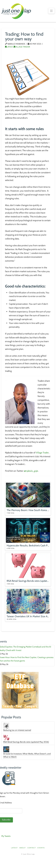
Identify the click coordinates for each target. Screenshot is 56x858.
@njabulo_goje (31, 470)
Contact (31, 848)
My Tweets (6, 836)
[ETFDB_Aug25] (20, 690)
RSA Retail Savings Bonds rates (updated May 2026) (26, 742)
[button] (51, 11)
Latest (9, 47)
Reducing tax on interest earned (17, 730)
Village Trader (22, 47)
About (22, 848)
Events (41, 848)
